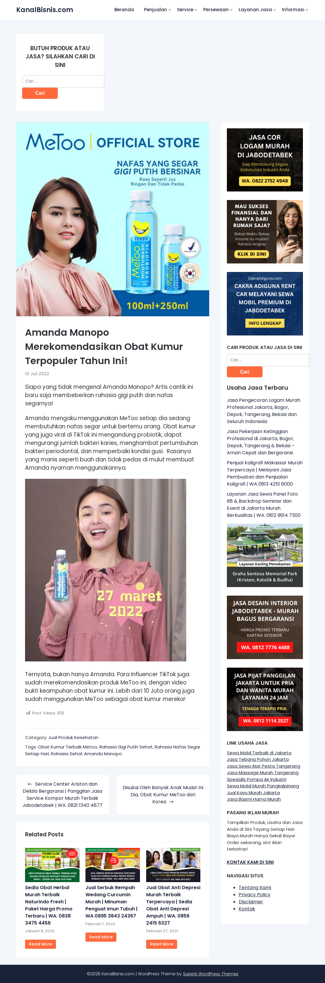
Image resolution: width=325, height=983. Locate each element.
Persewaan (216, 9)
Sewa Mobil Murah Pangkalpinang (263, 786)
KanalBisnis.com (44, 9)
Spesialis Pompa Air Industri (256, 779)
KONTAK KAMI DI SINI (250, 862)
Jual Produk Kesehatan (73, 737)
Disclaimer (251, 901)
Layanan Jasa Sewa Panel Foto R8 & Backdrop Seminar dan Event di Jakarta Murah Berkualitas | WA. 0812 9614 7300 (264, 505)
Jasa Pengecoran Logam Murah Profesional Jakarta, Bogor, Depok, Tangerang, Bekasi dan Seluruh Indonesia (263, 411)
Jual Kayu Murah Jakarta (253, 792)
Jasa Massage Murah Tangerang (262, 772)
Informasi (293, 9)
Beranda (124, 9)
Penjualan (155, 9)
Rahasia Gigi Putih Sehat (126, 747)
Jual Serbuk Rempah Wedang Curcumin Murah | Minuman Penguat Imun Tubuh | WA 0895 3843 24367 (111, 901)
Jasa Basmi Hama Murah (254, 799)
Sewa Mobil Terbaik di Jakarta (259, 753)
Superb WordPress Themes (210, 974)
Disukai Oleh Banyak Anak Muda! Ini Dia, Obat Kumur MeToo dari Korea (163, 794)
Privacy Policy (254, 894)
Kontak (247, 908)
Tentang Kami (255, 887)
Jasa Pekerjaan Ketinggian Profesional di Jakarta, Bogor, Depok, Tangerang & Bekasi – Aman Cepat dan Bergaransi (261, 442)
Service (185, 9)
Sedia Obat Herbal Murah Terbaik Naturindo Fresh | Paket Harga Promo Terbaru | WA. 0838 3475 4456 (48, 905)
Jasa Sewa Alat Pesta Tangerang (263, 766)
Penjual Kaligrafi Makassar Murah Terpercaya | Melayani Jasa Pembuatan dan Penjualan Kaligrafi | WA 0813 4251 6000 (265, 473)
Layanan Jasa (255, 9)
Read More (40, 944)
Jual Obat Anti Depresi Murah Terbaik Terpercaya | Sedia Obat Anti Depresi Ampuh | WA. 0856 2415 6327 (173, 905)
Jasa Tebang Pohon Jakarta (258, 759)
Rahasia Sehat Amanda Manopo (86, 754)
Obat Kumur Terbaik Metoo (67, 747)
